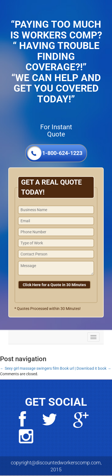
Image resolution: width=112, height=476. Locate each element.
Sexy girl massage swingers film (29, 368)
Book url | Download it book (85, 368)
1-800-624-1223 (62, 153)
